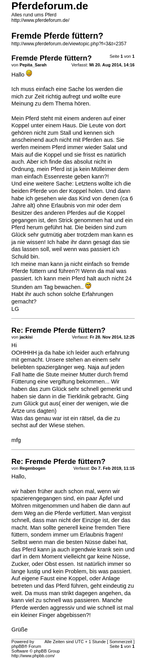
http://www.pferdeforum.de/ (40, 20)
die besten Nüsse (79, 542)
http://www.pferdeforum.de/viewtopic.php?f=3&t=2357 (69, 43)
